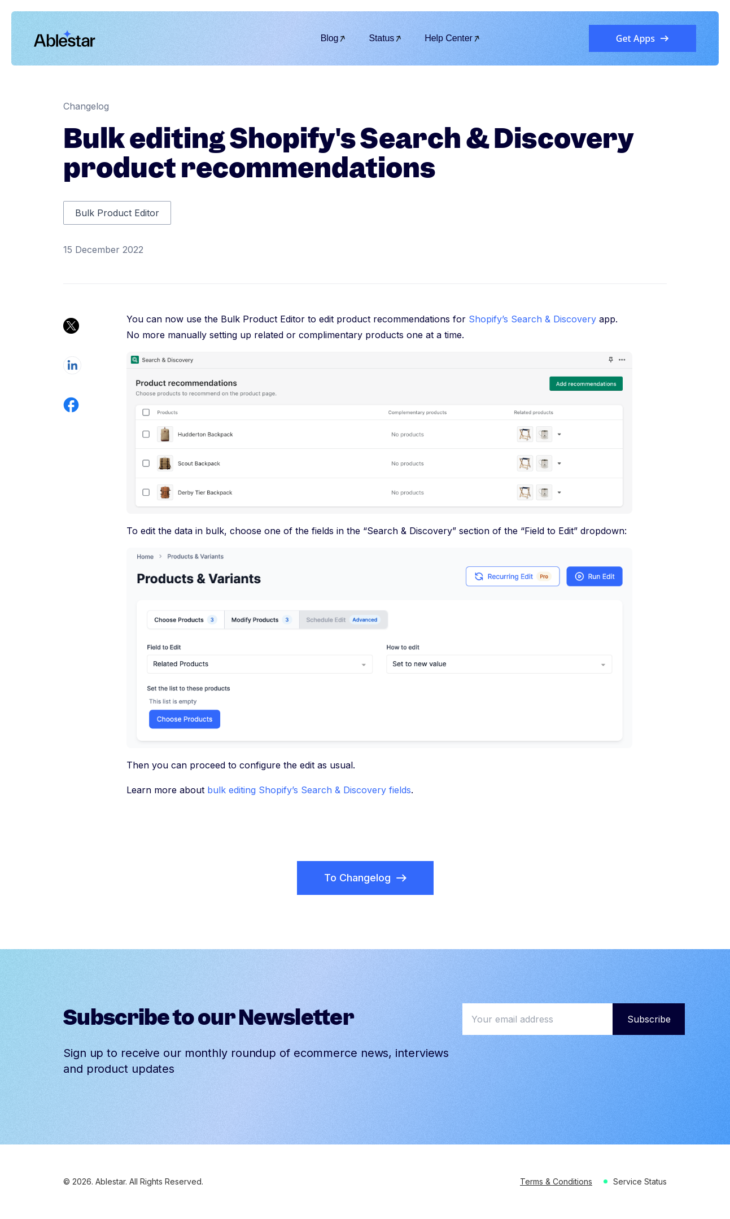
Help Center (452, 38)
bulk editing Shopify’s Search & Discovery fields (309, 790)
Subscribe (649, 1019)
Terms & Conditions (556, 1181)
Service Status (640, 1181)
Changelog (86, 106)
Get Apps (642, 38)
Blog (334, 38)
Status (385, 38)
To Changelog (365, 878)
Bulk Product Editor (117, 213)
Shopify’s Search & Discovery (532, 319)
